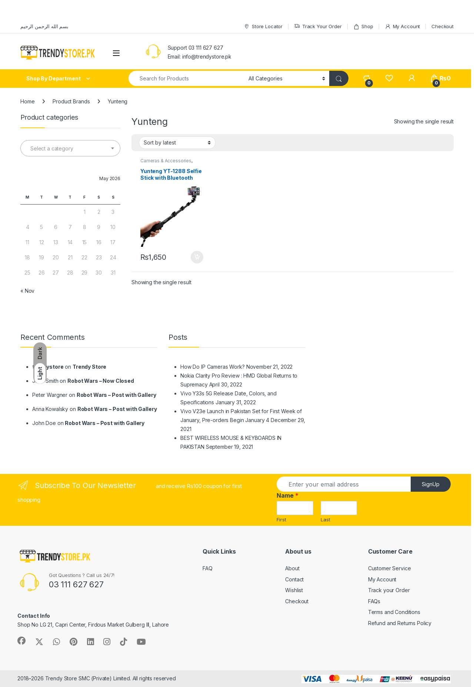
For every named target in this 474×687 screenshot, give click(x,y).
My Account (402, 26)
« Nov (27, 291)
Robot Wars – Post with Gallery (116, 395)
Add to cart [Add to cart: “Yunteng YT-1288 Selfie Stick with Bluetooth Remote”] (197, 257)
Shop (363, 26)
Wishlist (294, 590)
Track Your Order (318, 26)
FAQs (374, 601)
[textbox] (70, 148)
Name (287, 495)
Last (325, 519)
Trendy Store (89, 367)
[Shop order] (177, 142)
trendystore (47, 367)
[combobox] (70, 148)
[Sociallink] (21, 641)
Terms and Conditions (394, 612)
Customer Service (389, 568)
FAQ (208, 568)
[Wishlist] (389, 78)
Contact (294, 579)
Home (27, 101)
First (281, 519)
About (292, 568)
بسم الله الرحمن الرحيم (44, 26)
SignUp (431, 484)
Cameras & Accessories (165, 160)
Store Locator (263, 26)
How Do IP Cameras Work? (212, 367)
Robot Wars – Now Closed (100, 381)
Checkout (442, 26)
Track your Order (389, 590)
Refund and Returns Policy (400, 623)
